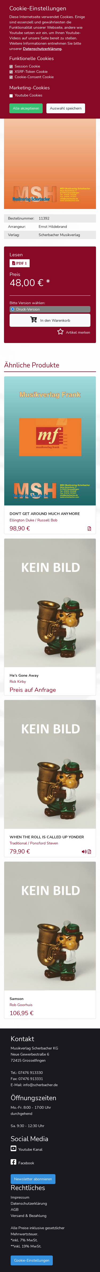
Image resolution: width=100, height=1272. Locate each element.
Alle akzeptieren (26, 108)
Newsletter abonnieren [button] (33, 1179)
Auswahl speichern (66, 108)
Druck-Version (28, 309)
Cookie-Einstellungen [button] (31, 1260)
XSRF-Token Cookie (31, 71)
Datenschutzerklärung (42, 48)
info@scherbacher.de (40, 1084)
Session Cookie (27, 66)
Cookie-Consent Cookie (34, 77)
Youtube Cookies (28, 95)
